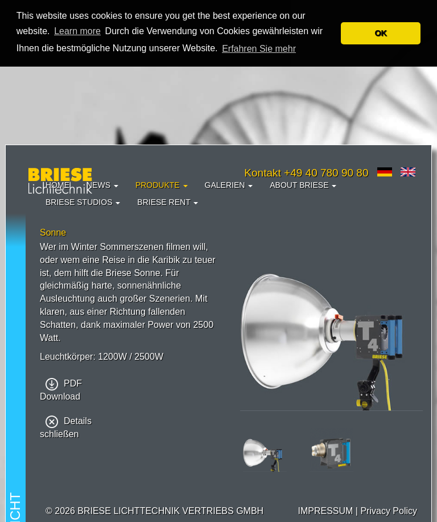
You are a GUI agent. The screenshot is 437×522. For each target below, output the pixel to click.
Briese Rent (167, 202)
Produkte (161, 185)
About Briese (303, 185)
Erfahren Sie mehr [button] (259, 49)
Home (57, 185)
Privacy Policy (388, 511)
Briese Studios (83, 202)
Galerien (229, 185)
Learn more (77, 31)
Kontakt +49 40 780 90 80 (306, 173)
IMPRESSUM (325, 511)
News (102, 185)
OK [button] (380, 33)
